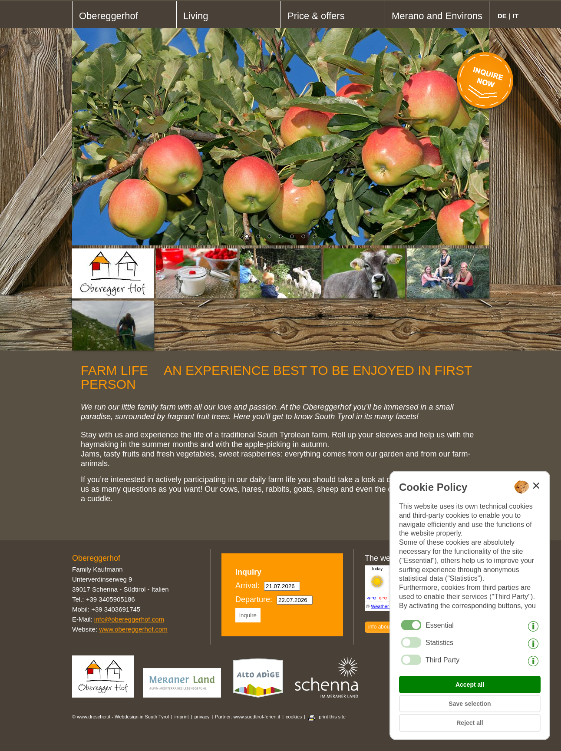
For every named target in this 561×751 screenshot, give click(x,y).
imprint (182, 716)
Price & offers (316, 15)
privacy (202, 716)
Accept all (469, 684)
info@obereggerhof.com (129, 619)
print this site (332, 716)
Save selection (470, 703)
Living (195, 15)
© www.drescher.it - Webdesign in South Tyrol (120, 716)
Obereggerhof (108, 15)
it (515, 16)
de (502, 16)
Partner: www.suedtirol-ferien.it (247, 716)
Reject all (469, 722)
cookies (294, 716)
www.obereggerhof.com (133, 629)
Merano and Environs (437, 15)
